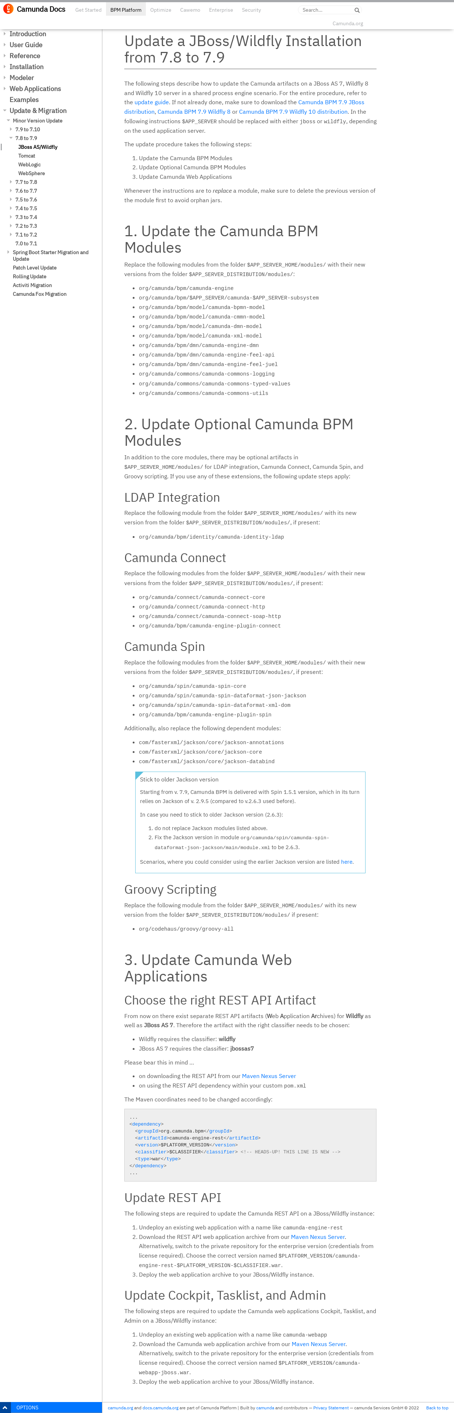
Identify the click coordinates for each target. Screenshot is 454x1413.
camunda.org (120, 1407)
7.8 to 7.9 (26, 138)
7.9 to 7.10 (27, 129)
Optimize (160, 10)
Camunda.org (348, 23)
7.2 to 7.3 (26, 226)
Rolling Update (29, 276)
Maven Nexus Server (269, 1075)
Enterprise (221, 10)
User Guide (26, 45)
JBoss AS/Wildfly (37, 147)
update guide (152, 102)
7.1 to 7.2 (26, 234)
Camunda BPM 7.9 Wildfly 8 (194, 111)
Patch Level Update (35, 267)
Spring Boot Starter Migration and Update (50, 255)
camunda (265, 1407)
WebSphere (31, 173)
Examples (24, 99)
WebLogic (29, 164)
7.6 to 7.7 (26, 191)
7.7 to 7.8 (26, 182)
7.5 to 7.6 (26, 199)
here (346, 861)
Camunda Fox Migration (40, 294)
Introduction (28, 34)
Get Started (88, 10)
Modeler (22, 78)
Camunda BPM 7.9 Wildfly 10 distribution (293, 111)
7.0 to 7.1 (26, 243)
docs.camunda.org (160, 1407)
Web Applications (35, 88)
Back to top (437, 1407)
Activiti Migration (32, 285)
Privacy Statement (331, 1407)
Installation (26, 67)
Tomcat (26, 155)
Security (251, 10)
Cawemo (190, 10)
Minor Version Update (38, 120)
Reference (25, 56)
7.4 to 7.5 (26, 208)
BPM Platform (125, 10)
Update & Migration (38, 110)
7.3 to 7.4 (26, 217)
